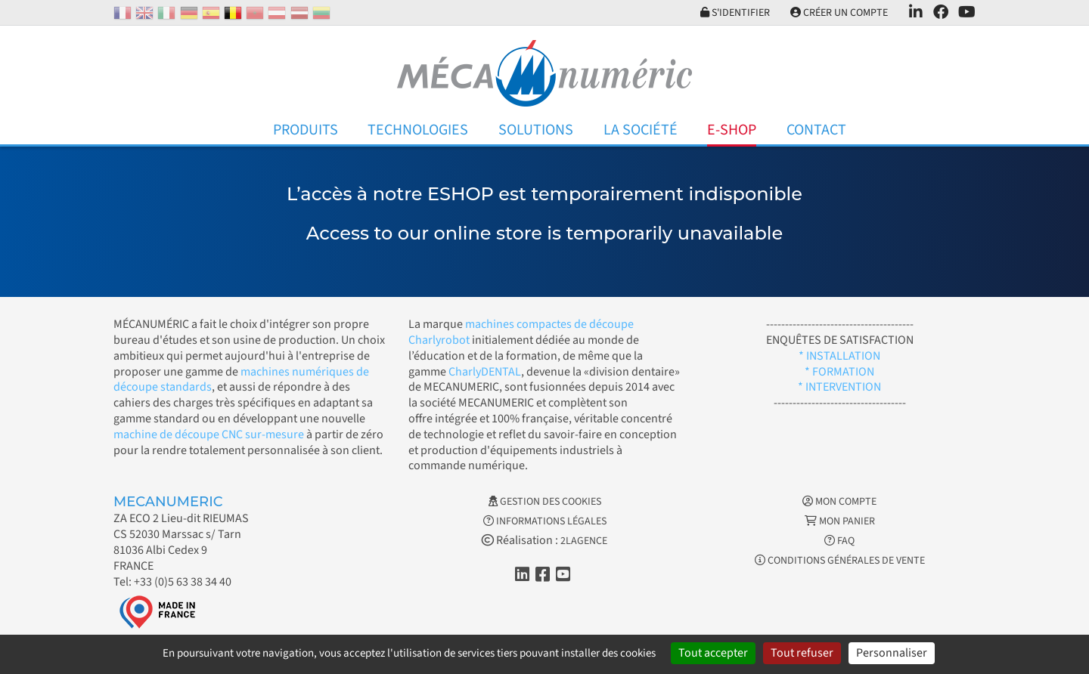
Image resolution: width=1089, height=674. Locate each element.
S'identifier (733, 12)
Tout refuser (802, 653)
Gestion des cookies (545, 501)
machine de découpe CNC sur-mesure (208, 434)
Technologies (418, 130)
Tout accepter (713, 653)
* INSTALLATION (839, 356)
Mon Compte (839, 501)
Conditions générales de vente (840, 560)
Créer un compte (838, 12)
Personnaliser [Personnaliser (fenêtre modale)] (891, 653)
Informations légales (545, 521)
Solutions (535, 130)
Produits (305, 130)
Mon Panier (840, 521)
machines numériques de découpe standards (241, 379)
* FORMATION (839, 371)
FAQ (839, 541)
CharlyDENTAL (484, 371)
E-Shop (731, 130)
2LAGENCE (583, 541)
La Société (640, 130)
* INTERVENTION (839, 387)
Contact (816, 130)
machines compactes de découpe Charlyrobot (521, 332)
